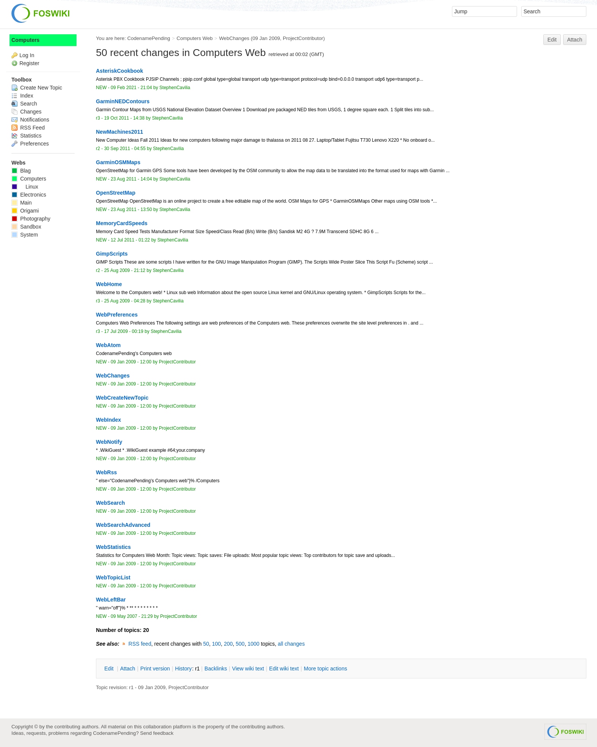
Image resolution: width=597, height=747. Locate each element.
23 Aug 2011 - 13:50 (131, 209)
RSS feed (139, 644)
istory (183, 668)
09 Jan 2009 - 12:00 (131, 362)
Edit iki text (284, 668)
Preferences (30, 144)
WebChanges (234, 38)
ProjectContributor (303, 38)
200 (228, 644)
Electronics (28, 195)
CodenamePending (148, 38)
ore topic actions (325, 668)
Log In (26, 55)
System (24, 235)
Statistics (26, 136)
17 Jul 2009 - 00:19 (123, 331)
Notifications (30, 120)
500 (240, 644)
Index (22, 96)
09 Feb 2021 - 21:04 (131, 87)
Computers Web (195, 38)
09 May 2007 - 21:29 (132, 616)
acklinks (215, 668)
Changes (26, 112)
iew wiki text (248, 668)
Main (21, 203)
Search (24, 104)
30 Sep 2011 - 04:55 (124, 148)
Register (29, 63)
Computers (25, 40)
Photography (30, 219)
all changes (291, 644)
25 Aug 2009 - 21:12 (124, 270)
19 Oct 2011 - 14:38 (124, 118)
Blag (21, 171)
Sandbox (26, 227)
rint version (155, 668)
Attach (575, 40)
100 (216, 644)
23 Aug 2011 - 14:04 (131, 179)
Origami (25, 211)
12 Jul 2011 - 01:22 (130, 240)
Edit (552, 40)
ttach (127, 668)
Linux (24, 187)
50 (206, 644)
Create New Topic (36, 88)
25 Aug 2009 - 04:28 (124, 301)
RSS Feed (28, 128)
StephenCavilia (175, 87)
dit (109, 668)
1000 (253, 644)
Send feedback (157, 733)
